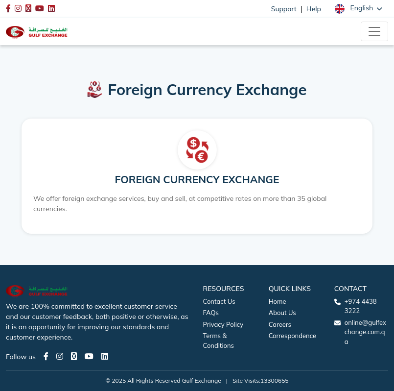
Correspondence (292, 336)
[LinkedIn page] (104, 356)
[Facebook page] (46, 356)
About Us (282, 313)
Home (277, 301)
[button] (358, 8)
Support (284, 8)
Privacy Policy (223, 324)
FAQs (211, 313)
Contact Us (219, 301)
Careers (280, 324)
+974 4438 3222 (361, 306)
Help (313, 8)
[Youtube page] (89, 356)
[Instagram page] (59, 356)
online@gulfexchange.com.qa (365, 331)
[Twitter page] (74, 356)
